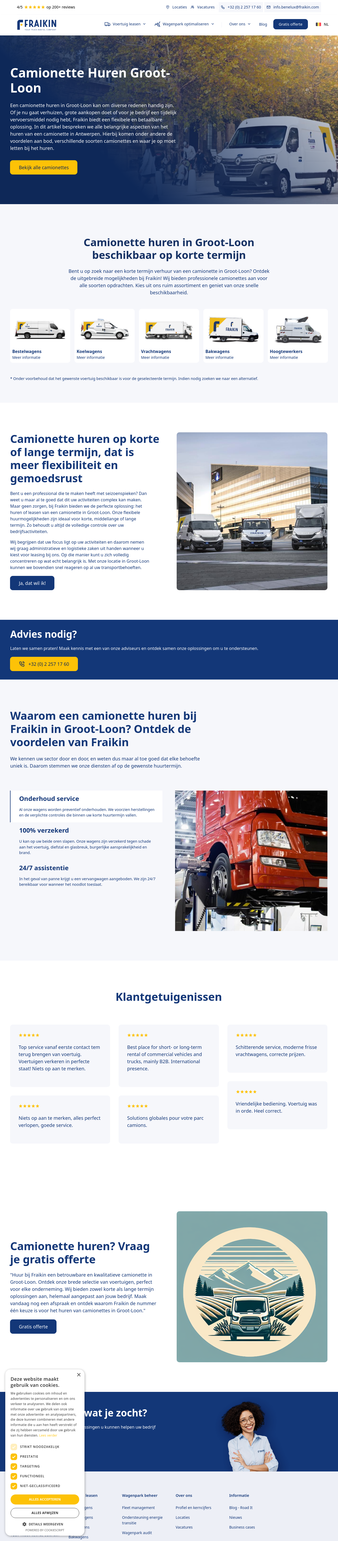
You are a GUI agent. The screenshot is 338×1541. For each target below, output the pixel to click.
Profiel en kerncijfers (193, 1507)
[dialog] (44, 1452)
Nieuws (235, 1517)
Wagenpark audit (137, 1532)
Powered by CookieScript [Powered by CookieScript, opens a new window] (45, 1530)
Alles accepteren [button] (45, 1499)
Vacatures (184, 1527)
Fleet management (138, 1507)
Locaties (183, 1517)
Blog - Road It (241, 1507)
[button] (125, 24)
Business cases (242, 1527)
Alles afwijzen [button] (44, 1513)
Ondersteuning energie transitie (142, 1520)
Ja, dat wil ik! (32, 583)
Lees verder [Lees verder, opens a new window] (48, 1435)
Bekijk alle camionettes (44, 167)
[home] (56, 25)
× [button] (79, 1375)
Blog (263, 24)
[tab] (86, 806)
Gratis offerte (291, 24)
